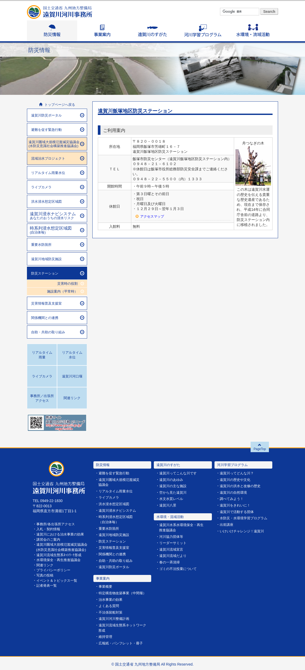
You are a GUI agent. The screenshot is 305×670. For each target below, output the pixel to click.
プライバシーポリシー (54, 574)
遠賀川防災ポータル (57, 115)
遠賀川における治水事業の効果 (62, 534)
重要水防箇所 (57, 244)
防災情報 (52, 30)
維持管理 (106, 635)
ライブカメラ (57, 187)
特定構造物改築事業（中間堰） (124, 592)
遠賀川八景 (168, 505)
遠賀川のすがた (152, 30)
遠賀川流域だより (174, 555)
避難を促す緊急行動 (57, 129)
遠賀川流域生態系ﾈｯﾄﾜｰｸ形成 (60, 559)
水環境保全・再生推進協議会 (60, 564)
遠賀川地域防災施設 (57, 259)
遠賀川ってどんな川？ (238, 473)
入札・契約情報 (49, 529)
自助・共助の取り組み (57, 332)
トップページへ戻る (57, 105)
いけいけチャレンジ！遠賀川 (243, 530)
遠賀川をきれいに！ (236, 505)
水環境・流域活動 (253, 30)
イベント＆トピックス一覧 (58, 584)
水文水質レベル (172, 498)
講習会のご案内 (49, 539)
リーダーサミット (174, 542)
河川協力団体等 (172, 536)
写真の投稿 (45, 579)
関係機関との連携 (57, 318)
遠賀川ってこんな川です (179, 473)
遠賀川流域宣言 (172, 549)
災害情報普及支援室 (57, 303)
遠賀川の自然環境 (234, 492)
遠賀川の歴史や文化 (236, 480)
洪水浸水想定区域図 (57, 201)
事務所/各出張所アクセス (57, 524)
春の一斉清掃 (170, 561)
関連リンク (45, 569)
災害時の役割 (70, 283)
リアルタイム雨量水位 (57, 173)
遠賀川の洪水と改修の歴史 (242, 486)
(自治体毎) (57, 230)
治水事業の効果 (111, 598)
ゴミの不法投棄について (179, 568)
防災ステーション (57, 273)
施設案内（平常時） (64, 291)
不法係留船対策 (111, 611)
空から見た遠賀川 (174, 492)
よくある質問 (110, 604)
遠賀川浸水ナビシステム (119, 510)
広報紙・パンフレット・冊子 (122, 641)
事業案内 (102, 30)
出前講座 (227, 524)
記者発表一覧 (47, 589)
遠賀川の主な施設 (174, 486)
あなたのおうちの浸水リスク (57, 215)
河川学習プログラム (203, 30)
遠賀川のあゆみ (172, 480)
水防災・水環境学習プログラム (245, 518)
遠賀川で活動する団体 (238, 511)
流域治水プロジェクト (57, 158)
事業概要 (106, 585)
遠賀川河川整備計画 (115, 617)
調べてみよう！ (232, 498)
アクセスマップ (153, 217)
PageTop (259, 447)
